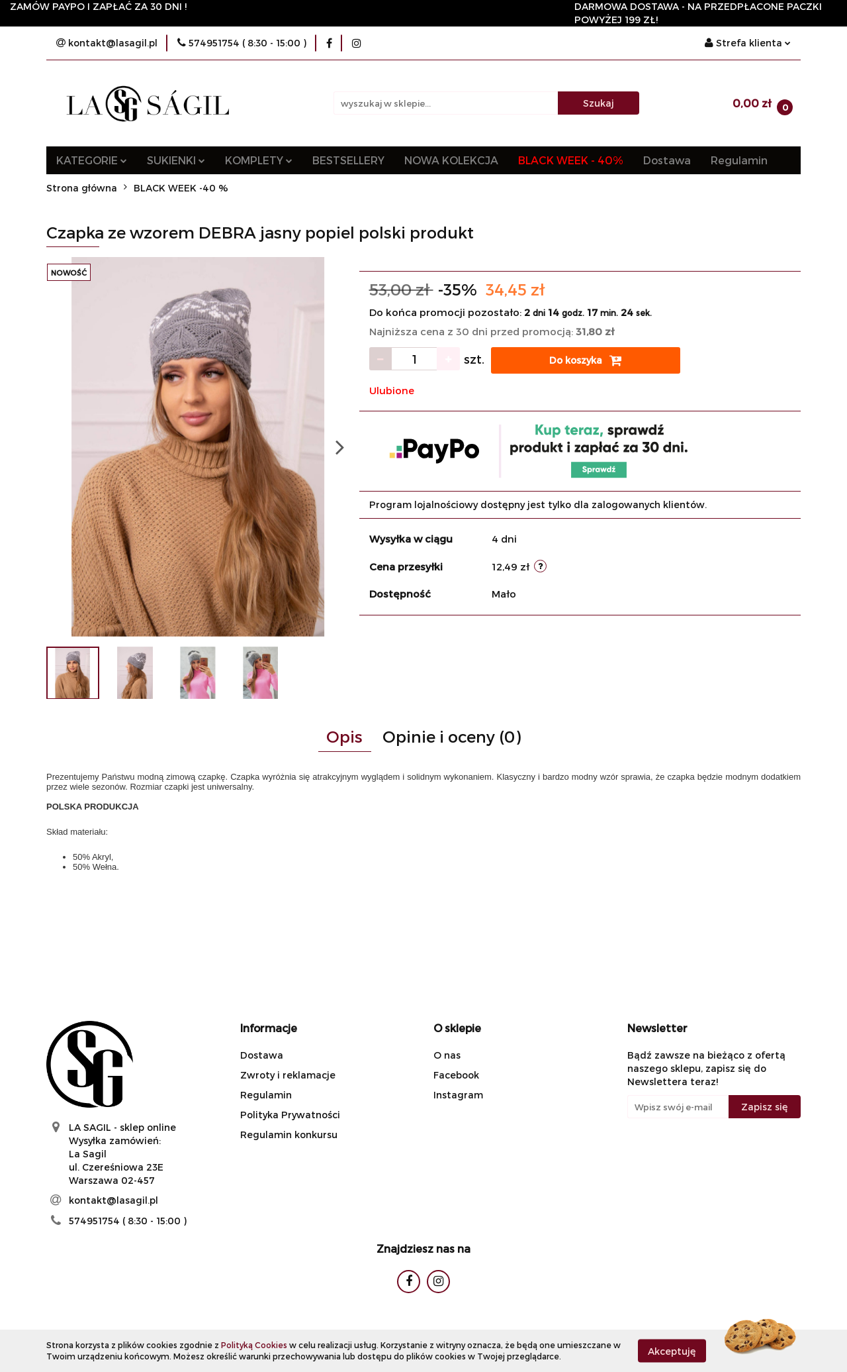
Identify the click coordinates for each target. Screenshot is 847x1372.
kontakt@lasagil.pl (113, 1200)
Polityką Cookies (254, 1344)
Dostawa (667, 160)
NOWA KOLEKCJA (451, 160)
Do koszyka (585, 360)
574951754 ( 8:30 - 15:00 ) (128, 1220)
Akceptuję (672, 1350)
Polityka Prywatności (290, 1114)
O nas (447, 1055)
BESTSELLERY (348, 160)
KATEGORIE (91, 160)
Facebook (456, 1075)
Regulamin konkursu (288, 1134)
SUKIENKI (176, 160)
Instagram (458, 1094)
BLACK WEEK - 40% (570, 160)
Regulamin (739, 160)
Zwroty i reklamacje (287, 1075)
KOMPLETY (258, 160)
